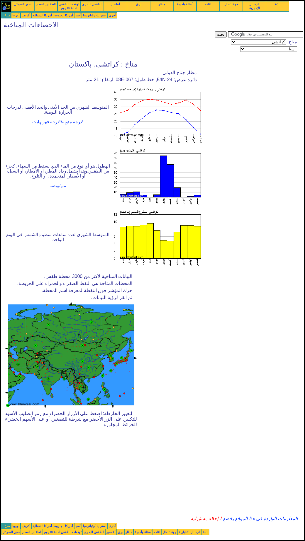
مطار (161, 4)
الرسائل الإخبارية (254, 6)
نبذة (277, 4)
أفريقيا (26, 15)
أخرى (112, 15)
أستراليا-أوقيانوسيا (94, 15)
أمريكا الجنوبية (63, 15)
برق (138, 4)
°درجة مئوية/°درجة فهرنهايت (58, 122)
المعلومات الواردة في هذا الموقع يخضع (259, 518)
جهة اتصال (231, 4)
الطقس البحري (92, 4)
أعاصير (115, 4)
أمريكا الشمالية (42, 15)
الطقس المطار (46, 4)
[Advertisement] (108, 44)
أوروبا (15, 15)
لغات (208, 4)
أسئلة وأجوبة (185, 4)
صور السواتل (22, 4)
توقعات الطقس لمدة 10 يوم (69, 6)
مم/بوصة (58, 185)
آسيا (78, 15)
